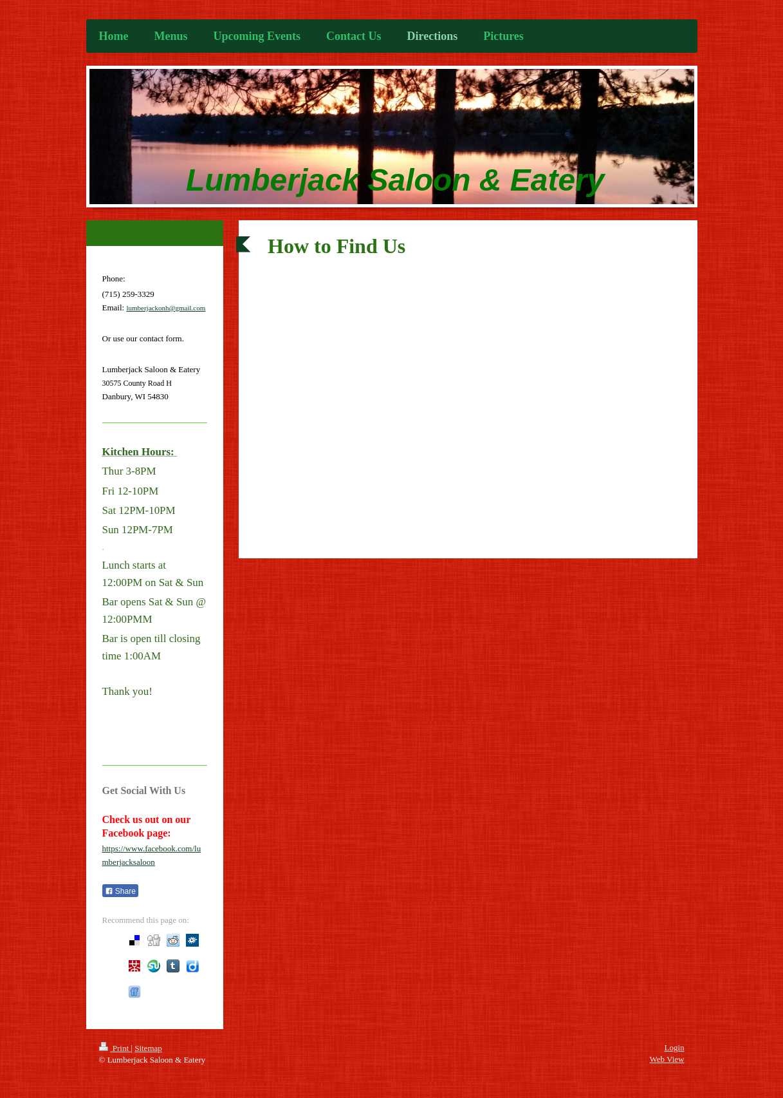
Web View (667, 1059)
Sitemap (148, 1048)
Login (674, 1047)
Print (115, 1048)
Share (120, 891)
